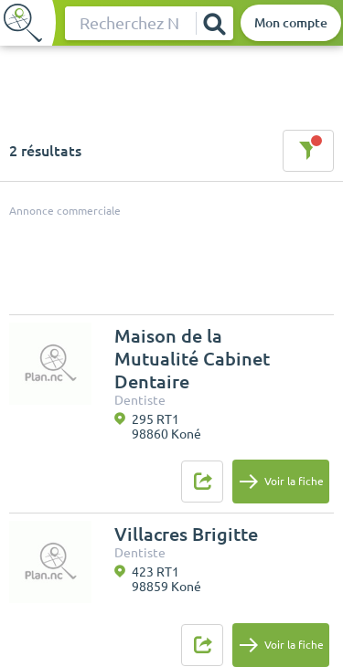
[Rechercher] (214, 23)
